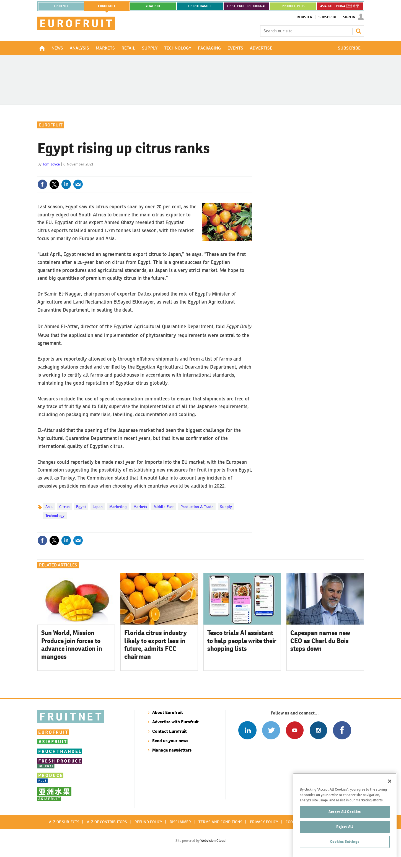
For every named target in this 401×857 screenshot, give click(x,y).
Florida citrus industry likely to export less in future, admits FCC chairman (155, 645)
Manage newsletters (172, 750)
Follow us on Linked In (247, 730)
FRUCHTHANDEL (200, 6)
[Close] (390, 799)
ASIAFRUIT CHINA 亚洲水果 (339, 6)
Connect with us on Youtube (295, 730)
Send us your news (170, 741)
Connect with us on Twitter (271, 730)
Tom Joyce (51, 164)
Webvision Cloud (213, 840)
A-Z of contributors (107, 821)
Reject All (344, 844)
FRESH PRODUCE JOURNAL (246, 6)
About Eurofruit (167, 712)
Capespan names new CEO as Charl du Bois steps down (320, 641)
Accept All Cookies (344, 829)
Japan (98, 506)
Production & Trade (196, 506)
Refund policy (148, 821)
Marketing (118, 506)
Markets (140, 506)
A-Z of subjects (64, 821)
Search (358, 31)
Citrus (64, 506)
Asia (49, 506)
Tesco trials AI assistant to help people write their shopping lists (241, 641)
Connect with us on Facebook (342, 730)
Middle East (164, 506)
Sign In (349, 17)
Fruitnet (61, 6)
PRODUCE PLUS (293, 6)
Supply (226, 506)
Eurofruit (51, 125)
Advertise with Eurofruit (175, 722)
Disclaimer (180, 821)
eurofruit (106, 6)
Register (304, 17)
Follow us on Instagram (318, 730)
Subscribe (328, 17)
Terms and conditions (220, 821)
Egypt (81, 506)
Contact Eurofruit (169, 731)
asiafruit (153, 6)
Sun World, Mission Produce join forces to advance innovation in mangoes (71, 645)
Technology (54, 515)
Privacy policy (264, 821)
